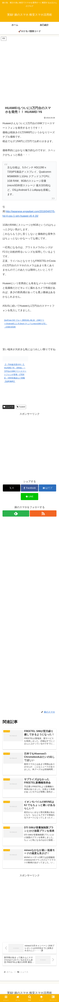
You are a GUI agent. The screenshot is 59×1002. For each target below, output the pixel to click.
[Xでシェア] (11, 487)
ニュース (8, 407)
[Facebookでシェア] (29, 487)
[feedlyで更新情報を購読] (16, 513)
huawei (21, 407)
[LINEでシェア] (29, 496)
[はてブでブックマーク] (47, 487)
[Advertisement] (29, 70)
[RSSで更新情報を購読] (43, 513)
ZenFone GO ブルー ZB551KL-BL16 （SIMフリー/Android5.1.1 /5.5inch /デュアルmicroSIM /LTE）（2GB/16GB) (25, 323)
